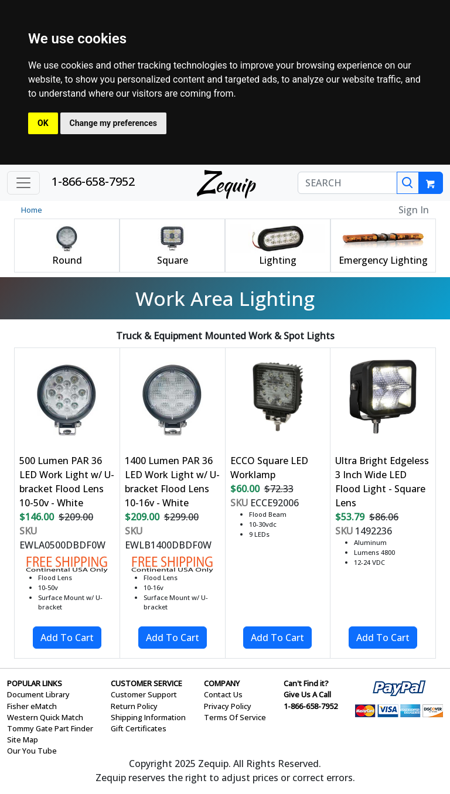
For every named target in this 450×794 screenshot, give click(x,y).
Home (31, 210)
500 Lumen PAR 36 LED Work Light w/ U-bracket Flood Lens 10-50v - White (66, 481)
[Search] (408, 183)
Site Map (22, 739)
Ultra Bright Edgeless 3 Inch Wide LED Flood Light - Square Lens (382, 481)
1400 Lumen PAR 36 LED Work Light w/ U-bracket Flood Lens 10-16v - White (172, 481)
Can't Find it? (306, 683)
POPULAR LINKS (34, 683)
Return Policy (134, 706)
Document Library (38, 694)
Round (67, 260)
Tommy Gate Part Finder (50, 728)
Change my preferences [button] (113, 123)
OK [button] (43, 123)
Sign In (413, 209)
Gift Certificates (138, 728)
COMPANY (222, 683)
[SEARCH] (347, 183)
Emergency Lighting (383, 260)
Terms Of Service (235, 717)
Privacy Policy (227, 706)
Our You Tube (32, 750)
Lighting (277, 260)
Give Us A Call (307, 694)
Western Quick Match (45, 717)
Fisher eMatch (32, 706)
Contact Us (223, 694)
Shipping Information (148, 717)
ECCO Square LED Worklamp (269, 467)
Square (172, 260)
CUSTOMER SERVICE (146, 683)
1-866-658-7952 (93, 181)
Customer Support (144, 694)
